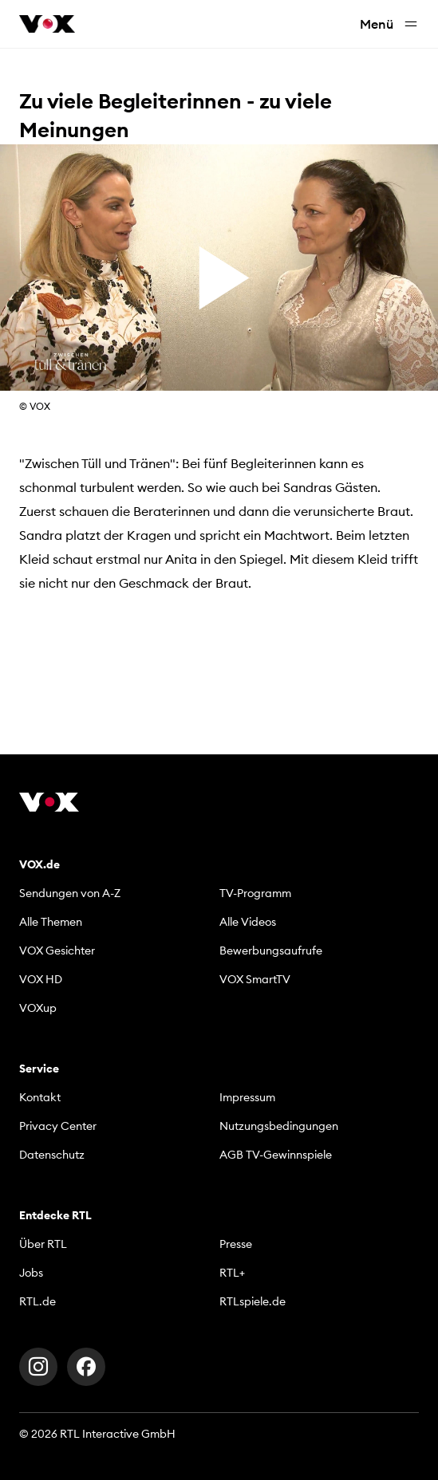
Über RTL (43, 1244)
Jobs (31, 1272)
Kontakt (40, 1097)
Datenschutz (52, 1154)
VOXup (38, 1008)
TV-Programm (255, 893)
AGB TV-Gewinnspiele (275, 1154)
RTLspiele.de (252, 1301)
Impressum (247, 1097)
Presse (235, 1244)
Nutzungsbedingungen (278, 1126)
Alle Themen (50, 922)
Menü (389, 24)
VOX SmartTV (254, 979)
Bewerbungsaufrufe (270, 950)
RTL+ (232, 1272)
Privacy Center (58, 1126)
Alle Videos (247, 922)
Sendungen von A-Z (69, 893)
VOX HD (40, 979)
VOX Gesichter (57, 950)
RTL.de (37, 1301)
